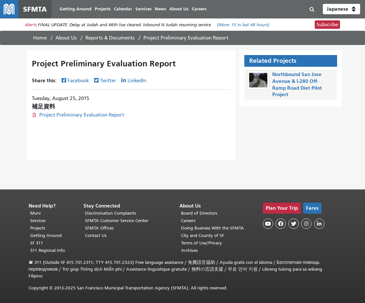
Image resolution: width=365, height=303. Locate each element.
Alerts (31, 25)
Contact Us (95, 235)
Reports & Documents (110, 38)
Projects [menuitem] (103, 9)
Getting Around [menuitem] (75, 9)
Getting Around (46, 235)
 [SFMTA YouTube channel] (268, 223)
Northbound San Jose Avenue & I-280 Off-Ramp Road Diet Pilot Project (297, 84)
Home (40, 38)
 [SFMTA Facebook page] (280, 223)
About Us (66, 38)
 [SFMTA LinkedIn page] (319, 223)
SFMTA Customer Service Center (116, 220)
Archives (189, 250)
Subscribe (327, 25)
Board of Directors (199, 213)
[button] (341, 9)
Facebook (78, 81)
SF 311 (36, 243)
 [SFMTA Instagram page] (306, 223)
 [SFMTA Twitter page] (293, 223)
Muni (35, 213)
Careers (188, 220)
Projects (37, 228)
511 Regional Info (47, 250)
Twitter (108, 81)
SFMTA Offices (99, 228)
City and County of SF (202, 235)
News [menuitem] (160, 9)
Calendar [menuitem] (123, 9)
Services (37, 220)
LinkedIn (137, 81)
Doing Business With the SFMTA (212, 228)
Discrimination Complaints (110, 213)
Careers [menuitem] (199, 9)
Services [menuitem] (143, 9)
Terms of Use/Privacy (201, 243)
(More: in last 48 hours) (243, 25)
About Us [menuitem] (179, 9)
